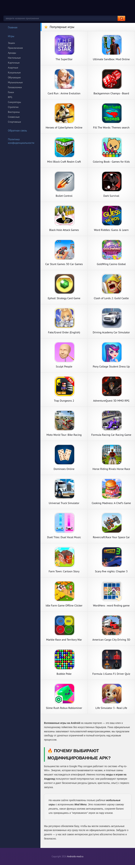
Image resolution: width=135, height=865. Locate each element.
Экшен (11, 43)
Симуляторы (14, 102)
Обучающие (14, 77)
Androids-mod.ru (75, 856)
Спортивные (14, 121)
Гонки (11, 92)
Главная (10, 27)
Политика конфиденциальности (18, 140)
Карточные (14, 62)
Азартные (13, 67)
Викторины (14, 112)
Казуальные (14, 72)
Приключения (15, 47)
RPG (10, 97)
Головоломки (15, 87)
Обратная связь (15, 130)
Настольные (14, 57)
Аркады (12, 52)
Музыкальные (15, 82)
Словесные (14, 116)
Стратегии (13, 107)
